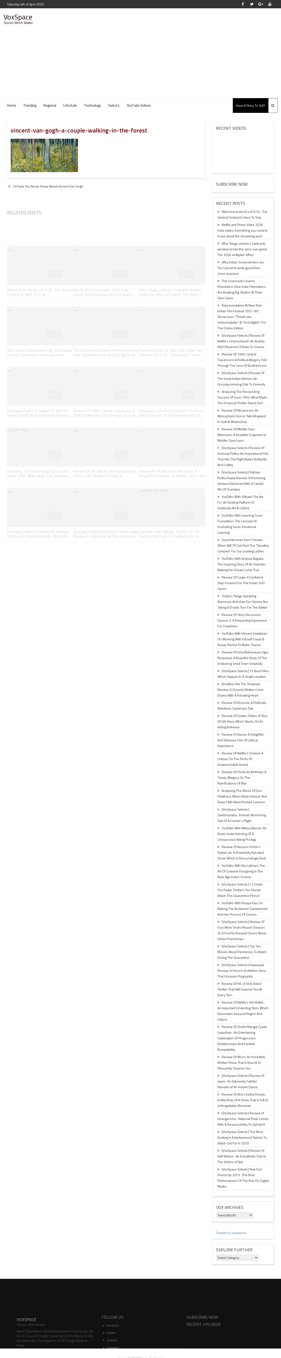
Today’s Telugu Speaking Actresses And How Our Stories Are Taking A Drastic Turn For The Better (242, 601)
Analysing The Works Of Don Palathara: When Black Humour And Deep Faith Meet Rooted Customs (242, 796)
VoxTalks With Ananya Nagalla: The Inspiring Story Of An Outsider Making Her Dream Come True (241, 564)
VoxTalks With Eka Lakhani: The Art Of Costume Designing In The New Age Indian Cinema (241, 871)
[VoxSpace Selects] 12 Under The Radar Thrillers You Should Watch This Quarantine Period (240, 890)
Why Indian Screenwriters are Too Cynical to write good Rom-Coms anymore (240, 268)
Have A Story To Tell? (250, 105)
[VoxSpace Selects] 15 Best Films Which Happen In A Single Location (243, 673)
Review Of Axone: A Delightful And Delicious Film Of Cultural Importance (240, 740)
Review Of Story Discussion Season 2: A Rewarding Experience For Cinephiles (242, 620)
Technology (92, 105)
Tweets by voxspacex (231, 1232)
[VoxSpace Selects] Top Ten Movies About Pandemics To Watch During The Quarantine (242, 952)
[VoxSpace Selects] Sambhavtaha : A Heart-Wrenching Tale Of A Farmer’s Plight (241, 815)
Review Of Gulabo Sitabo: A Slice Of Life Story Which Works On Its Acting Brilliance (242, 721)
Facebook (111, 1347)
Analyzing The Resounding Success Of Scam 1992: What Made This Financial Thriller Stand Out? (242, 397)
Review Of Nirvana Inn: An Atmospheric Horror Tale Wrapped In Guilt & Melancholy (241, 416)
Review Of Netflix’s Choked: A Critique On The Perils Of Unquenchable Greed (240, 759)
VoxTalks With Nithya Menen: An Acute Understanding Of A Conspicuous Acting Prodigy (242, 834)
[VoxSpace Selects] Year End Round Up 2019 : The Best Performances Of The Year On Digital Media (243, 1178)
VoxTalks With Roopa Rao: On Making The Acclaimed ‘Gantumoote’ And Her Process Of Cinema (242, 908)
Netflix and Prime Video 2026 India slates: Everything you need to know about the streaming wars (242, 230)
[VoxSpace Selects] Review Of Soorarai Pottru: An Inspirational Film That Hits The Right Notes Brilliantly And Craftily (242, 456)
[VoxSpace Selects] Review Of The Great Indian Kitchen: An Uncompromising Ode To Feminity (241, 378)
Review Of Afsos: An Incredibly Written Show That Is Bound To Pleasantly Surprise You (241, 1062)
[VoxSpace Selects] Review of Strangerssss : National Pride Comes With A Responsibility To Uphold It (243, 1118)
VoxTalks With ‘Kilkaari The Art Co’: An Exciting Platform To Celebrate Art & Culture (240, 502)
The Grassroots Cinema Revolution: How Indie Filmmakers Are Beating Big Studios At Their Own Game (241, 289)
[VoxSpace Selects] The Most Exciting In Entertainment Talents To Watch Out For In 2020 (242, 1137)
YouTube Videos (139, 105)
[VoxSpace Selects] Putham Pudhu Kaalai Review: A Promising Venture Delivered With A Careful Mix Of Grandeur (241, 481)
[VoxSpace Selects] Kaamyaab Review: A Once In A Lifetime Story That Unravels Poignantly (241, 970)
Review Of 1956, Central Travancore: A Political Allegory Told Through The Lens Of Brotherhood (242, 360)
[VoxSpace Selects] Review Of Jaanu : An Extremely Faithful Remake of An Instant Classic (240, 1081)
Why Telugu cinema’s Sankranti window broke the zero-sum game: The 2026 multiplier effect (242, 249)
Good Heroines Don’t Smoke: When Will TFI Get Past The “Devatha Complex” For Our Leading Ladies (243, 545)
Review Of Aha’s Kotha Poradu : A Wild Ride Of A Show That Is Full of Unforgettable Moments (242, 1100)
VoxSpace (18, 16)
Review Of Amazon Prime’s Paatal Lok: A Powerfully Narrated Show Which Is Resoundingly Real (241, 852)
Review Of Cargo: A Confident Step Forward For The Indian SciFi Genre (241, 583)
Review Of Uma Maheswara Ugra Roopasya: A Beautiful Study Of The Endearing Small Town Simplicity (242, 658)
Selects (114, 105)
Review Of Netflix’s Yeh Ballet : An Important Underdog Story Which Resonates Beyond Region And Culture (242, 1011)
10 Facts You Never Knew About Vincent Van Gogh (45, 186)
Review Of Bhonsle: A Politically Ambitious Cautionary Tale (241, 705)
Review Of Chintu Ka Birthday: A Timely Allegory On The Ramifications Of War (241, 777)
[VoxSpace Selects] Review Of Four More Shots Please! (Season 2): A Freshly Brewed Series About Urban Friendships (241, 930)
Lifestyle (70, 105)
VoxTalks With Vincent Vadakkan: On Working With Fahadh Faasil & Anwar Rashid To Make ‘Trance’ (242, 639)
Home (11, 105)
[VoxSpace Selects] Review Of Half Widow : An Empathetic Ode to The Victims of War (241, 1156)
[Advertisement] (140, 62)
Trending (29, 105)
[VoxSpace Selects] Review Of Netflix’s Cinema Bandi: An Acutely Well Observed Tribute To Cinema (241, 341)
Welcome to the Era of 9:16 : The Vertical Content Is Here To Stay (242, 214)
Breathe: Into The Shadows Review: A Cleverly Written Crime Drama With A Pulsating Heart (240, 689)
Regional (49, 105)
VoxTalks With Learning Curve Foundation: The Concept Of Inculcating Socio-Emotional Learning (240, 524)
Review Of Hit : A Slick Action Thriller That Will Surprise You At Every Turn (239, 989)
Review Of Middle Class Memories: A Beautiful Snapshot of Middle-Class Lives (241, 435)
